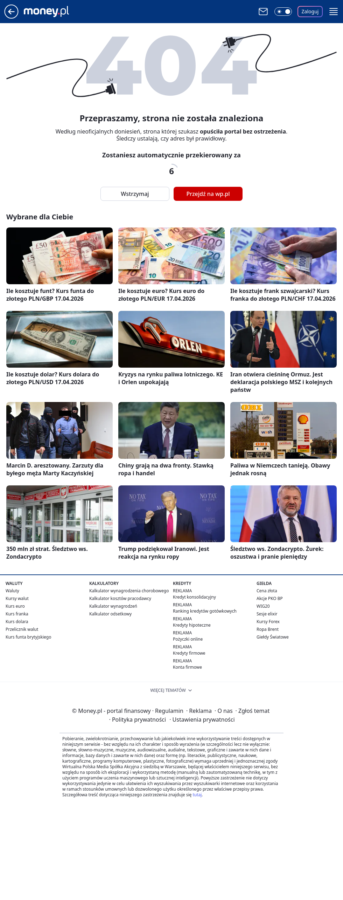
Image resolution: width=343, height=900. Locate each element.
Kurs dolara (17, 622)
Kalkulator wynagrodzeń (113, 606)
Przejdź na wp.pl (208, 194)
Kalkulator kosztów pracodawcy (120, 598)
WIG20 (263, 606)
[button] (333, 11)
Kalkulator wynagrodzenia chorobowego (129, 591)
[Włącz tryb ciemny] (283, 11)
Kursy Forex (268, 622)
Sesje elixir (267, 614)
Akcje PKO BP (270, 598)
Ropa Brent (268, 629)
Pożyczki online (188, 639)
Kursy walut (17, 598)
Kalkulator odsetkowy (110, 614)
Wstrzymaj (135, 194)
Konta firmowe (187, 667)
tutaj (197, 795)
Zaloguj (310, 11)
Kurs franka (17, 614)
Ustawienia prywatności (201, 719)
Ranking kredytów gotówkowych (205, 611)
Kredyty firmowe (189, 653)
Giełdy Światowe (273, 637)
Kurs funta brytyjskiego (28, 637)
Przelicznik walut (22, 629)
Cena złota (267, 591)
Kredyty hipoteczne (192, 625)
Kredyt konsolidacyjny (194, 597)
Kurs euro (15, 606)
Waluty (12, 591)
